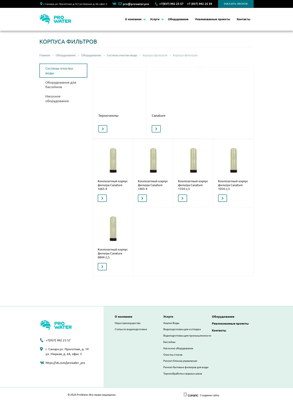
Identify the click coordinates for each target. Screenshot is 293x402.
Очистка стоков (172, 354)
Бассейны (169, 341)
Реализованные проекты (212, 19)
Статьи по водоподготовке (131, 329)
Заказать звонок (236, 3)
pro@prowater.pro (133, 4)
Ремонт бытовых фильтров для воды (186, 367)
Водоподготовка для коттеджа (182, 329)
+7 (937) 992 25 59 (199, 3)
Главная (44, 55)
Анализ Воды (171, 323)
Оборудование (178, 19)
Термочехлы (108, 115)
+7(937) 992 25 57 (171, 3)
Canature (158, 115)
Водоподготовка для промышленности (187, 335)
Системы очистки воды (122, 55)
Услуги (154, 19)
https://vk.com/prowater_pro (65, 362)
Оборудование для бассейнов (60, 84)
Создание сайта (209, 395)
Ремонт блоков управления (180, 360)
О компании (133, 19)
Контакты (243, 19)
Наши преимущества (127, 323)
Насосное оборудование (57, 98)
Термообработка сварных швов (182, 373)
